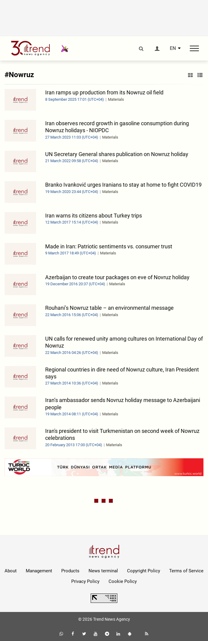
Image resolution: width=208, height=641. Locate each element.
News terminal (103, 571)
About (11, 571)
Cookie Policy (123, 581)
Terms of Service (186, 571)
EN (173, 48)
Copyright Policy (143, 571)
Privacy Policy (85, 581)
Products (70, 571)
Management (39, 571)
